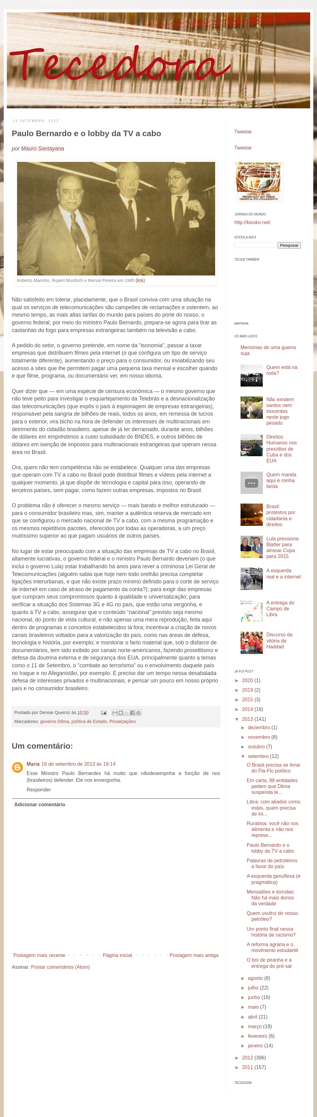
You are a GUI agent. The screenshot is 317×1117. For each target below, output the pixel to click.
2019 (248, 690)
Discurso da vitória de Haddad (279, 640)
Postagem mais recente (39, 955)
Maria (33, 764)
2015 (248, 699)
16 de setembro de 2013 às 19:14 (78, 764)
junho (255, 997)
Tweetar (243, 131)
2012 (248, 1057)
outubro (257, 746)
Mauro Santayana (42, 148)
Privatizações (122, 721)
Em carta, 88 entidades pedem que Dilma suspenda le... (272, 786)
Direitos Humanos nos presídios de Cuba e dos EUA (281, 448)
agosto (256, 978)
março (255, 1026)
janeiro (256, 1045)
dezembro (259, 727)
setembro (259, 756)
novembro (259, 737)
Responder (39, 789)
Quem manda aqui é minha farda (281, 480)
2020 (248, 680)
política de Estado (89, 721)
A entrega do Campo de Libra (280, 608)
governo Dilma (54, 721)
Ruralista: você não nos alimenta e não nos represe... (272, 829)
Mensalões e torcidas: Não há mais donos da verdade (271, 897)
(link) (140, 280)
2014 (248, 709)
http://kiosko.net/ (252, 222)
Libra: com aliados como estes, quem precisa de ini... (273, 807)
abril (253, 1017)
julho (254, 987)
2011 (248, 1067)
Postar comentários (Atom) (60, 967)
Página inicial (117, 955)
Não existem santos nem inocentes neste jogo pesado (280, 411)
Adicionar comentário (39, 804)
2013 (248, 719)
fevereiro (258, 1036)
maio (254, 1007)
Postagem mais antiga (194, 955)
